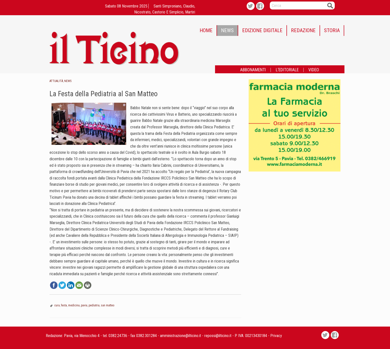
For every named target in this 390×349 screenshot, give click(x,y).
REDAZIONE (303, 30)
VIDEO (313, 70)
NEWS (227, 30)
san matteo (107, 305)
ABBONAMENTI (253, 70)
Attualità (56, 81)
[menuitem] (206, 30)
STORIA (332, 30)
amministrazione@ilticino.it (180, 335)
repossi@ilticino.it (217, 335)
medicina (74, 305)
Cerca (330, 5)
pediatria (94, 305)
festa (64, 305)
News (67, 81)
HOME (206, 30)
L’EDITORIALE (287, 70)
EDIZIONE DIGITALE (262, 30)
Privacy (276, 335)
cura (57, 305)
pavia (84, 305)
